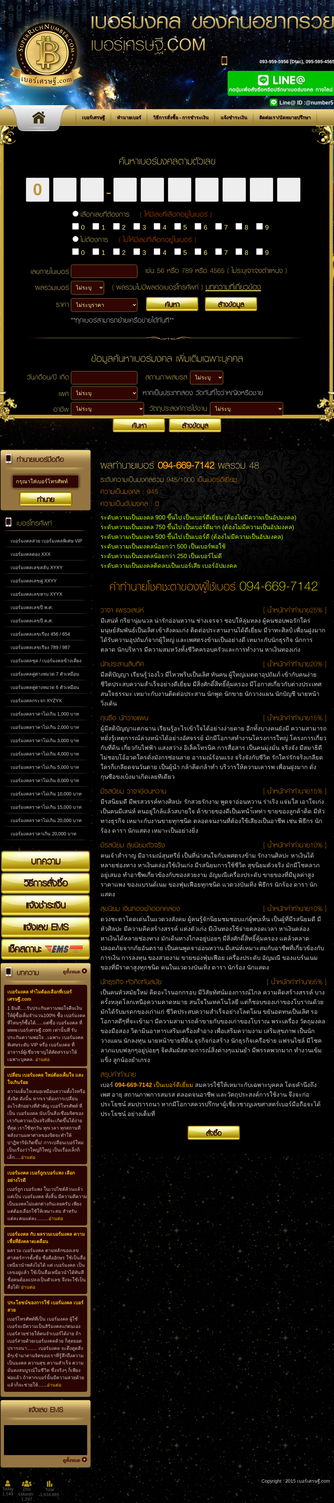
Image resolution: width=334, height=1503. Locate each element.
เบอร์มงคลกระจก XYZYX (36, 700)
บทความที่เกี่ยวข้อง (233, 287)
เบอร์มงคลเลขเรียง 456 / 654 (40, 634)
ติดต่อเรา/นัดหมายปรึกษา (285, 117)
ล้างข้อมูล (231, 304)
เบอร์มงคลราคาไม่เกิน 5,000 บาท (45, 767)
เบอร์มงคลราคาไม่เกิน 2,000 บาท (45, 727)
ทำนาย (45, 499)
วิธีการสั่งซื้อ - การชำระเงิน (181, 117)
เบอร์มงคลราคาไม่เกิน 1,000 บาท (45, 714)
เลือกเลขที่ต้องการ (146, 214)
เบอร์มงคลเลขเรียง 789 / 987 (40, 647)
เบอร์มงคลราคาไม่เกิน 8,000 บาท (45, 780)
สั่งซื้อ (214, 1133)
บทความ (46, 861)
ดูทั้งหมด (71, 971)
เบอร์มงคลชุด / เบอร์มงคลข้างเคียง (46, 660)
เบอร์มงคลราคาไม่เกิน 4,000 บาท (45, 753)
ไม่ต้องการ (138, 239)
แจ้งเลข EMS (45, 927)
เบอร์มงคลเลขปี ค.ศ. (32, 620)
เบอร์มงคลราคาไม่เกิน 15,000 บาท (46, 807)
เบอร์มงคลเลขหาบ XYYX (36, 594)
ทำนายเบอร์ (129, 117)
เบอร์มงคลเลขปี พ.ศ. (32, 607)
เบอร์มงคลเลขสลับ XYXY (37, 567)
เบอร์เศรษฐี (93, 117)
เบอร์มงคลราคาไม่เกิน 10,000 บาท (46, 793)
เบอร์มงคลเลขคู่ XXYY (34, 580)
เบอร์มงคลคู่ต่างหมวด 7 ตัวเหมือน (45, 674)
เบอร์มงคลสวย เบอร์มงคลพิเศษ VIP (46, 540)
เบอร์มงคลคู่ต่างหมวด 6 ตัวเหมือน (45, 687)
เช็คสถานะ (45, 949)
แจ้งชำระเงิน (234, 117)
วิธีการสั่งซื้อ (46, 883)
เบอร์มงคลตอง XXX (31, 554)
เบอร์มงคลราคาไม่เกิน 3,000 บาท (45, 740)
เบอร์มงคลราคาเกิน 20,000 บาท (43, 833)
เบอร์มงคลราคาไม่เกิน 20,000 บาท (46, 820)
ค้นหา (172, 304)
